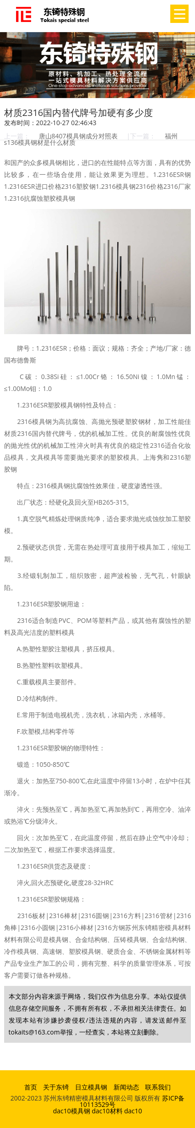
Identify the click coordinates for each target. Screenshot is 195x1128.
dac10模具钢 (71, 1110)
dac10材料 (107, 1110)
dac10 (133, 1110)
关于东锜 (56, 1087)
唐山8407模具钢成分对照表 (78, 136)
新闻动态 (126, 1087)
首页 (30, 1087)
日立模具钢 (91, 1087)
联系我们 (158, 1087)
